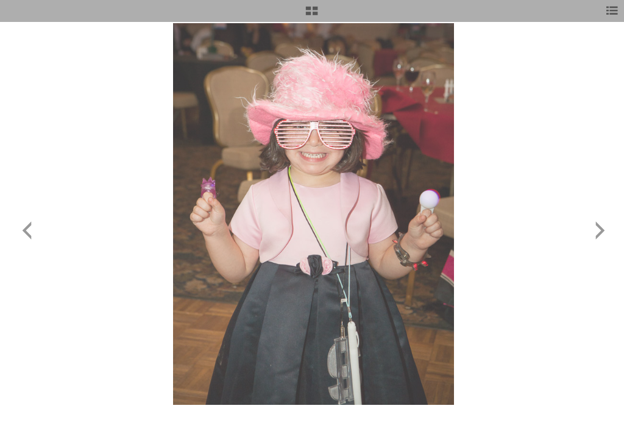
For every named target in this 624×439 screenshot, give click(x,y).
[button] (311, 15)
